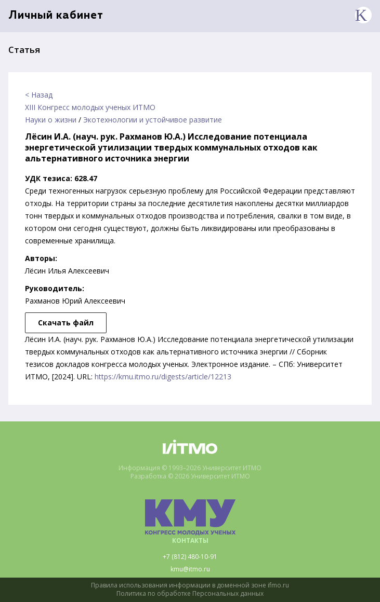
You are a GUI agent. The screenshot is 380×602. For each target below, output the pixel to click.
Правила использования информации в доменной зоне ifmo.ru (190, 585)
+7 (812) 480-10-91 (190, 557)
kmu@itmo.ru (190, 569)
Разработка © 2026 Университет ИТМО (190, 476)
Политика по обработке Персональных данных (190, 594)
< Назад (39, 95)
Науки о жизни (50, 120)
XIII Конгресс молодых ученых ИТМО (90, 107)
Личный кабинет (55, 15)
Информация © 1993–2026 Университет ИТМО (190, 468)
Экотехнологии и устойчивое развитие (152, 120)
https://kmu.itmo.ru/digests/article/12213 (163, 376)
